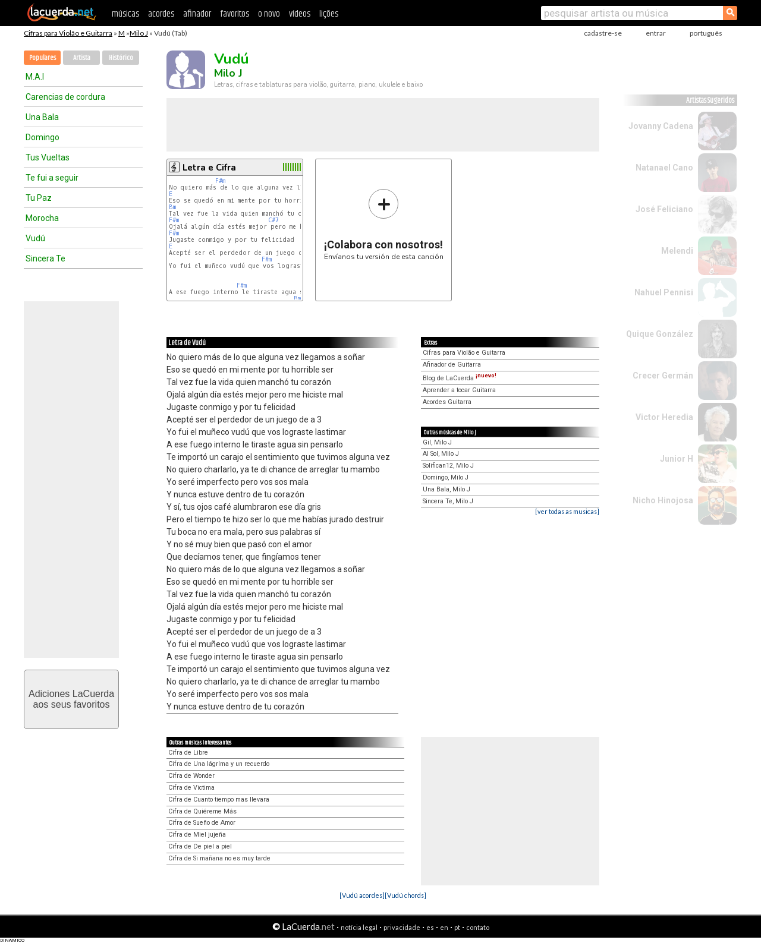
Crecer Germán (663, 375)
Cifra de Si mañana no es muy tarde (219, 858)
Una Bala (42, 117)
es (430, 927)
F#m (220, 181)
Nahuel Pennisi (663, 292)
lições (328, 14)
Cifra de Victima (191, 787)
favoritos (234, 14)
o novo (269, 14)
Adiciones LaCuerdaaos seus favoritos (71, 699)
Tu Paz (39, 198)
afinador (197, 14)
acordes (161, 14)
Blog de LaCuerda (459, 378)
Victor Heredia (664, 417)
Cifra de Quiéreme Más (202, 811)
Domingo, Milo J (445, 477)
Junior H (676, 458)
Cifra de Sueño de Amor (201, 823)
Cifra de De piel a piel (200, 846)
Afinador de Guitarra (452, 364)
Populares (42, 58)
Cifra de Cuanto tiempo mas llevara (218, 799)
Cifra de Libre (188, 752)
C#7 (273, 220)
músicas (125, 14)
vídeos (299, 14)
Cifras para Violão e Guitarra (68, 33)
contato (477, 927)
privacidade (401, 927)
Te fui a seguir (52, 177)
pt (457, 927)
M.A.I (35, 76)
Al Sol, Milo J (441, 454)
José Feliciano (664, 209)
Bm (172, 207)
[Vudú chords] (405, 895)
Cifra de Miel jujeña (197, 834)
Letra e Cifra (209, 168)
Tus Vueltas (48, 157)
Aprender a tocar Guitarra (459, 390)
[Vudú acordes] (362, 895)
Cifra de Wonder (191, 776)
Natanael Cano (664, 167)
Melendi (677, 251)
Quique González (659, 334)
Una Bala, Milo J (446, 489)
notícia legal (359, 927)
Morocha (42, 218)
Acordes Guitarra (447, 402)
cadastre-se (603, 33)
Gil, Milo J (437, 442)
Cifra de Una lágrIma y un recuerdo (218, 764)
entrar (656, 33)
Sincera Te (45, 258)
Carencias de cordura (65, 97)
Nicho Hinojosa (663, 500)
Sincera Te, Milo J (448, 501)
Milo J (139, 33)
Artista (81, 58)
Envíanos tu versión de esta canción (384, 224)
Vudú (35, 238)
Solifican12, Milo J (448, 465)
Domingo (42, 137)
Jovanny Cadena (660, 126)
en (444, 927)
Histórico (121, 58)
